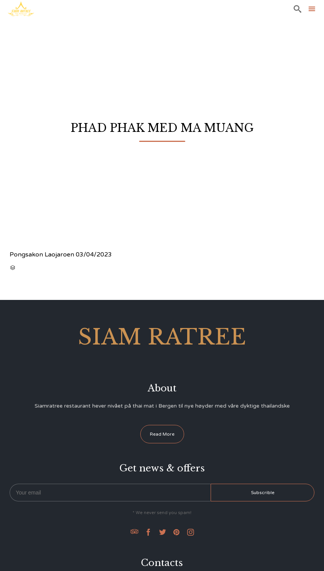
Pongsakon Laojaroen (42, 254)
